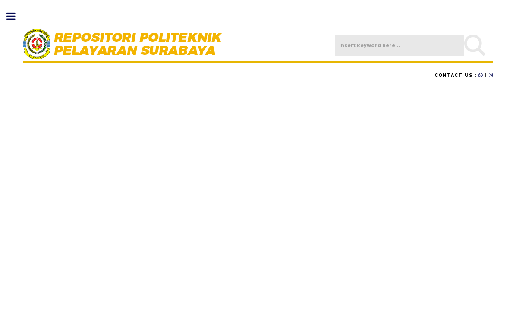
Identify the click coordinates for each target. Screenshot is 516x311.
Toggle (15, 16)
